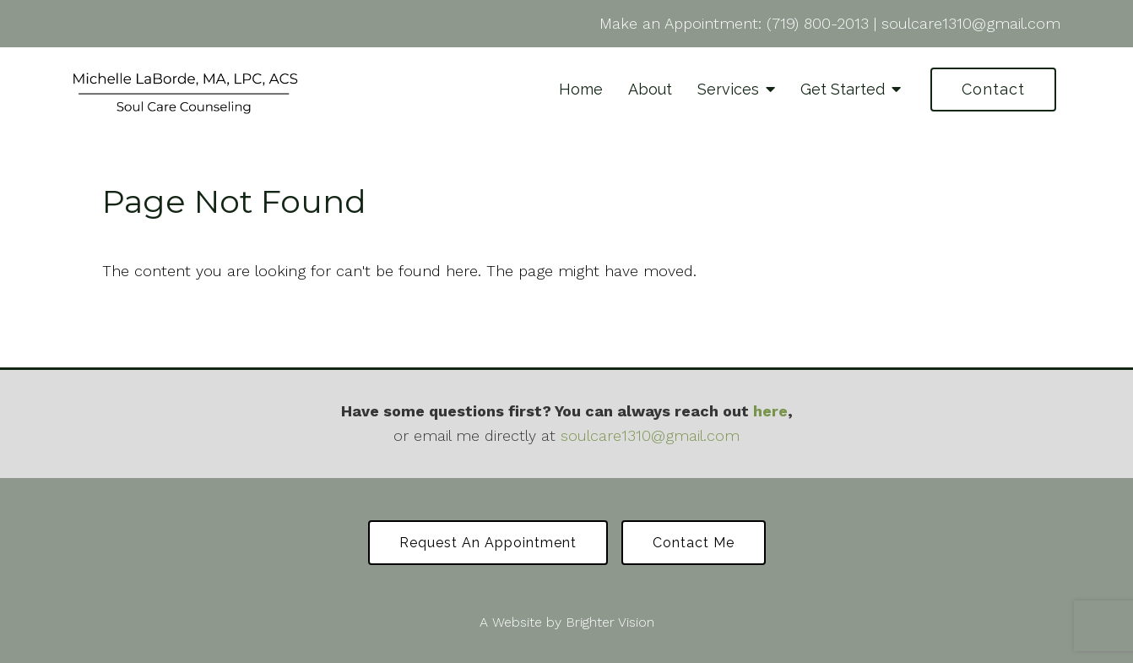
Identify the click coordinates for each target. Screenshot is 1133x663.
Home (581, 89)
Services (728, 89)
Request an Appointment (488, 543)
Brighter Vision (610, 622)
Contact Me (694, 543)
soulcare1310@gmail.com (970, 23)
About (650, 89)
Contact (993, 89)
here (770, 411)
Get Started (842, 89)
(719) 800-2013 (818, 23)
